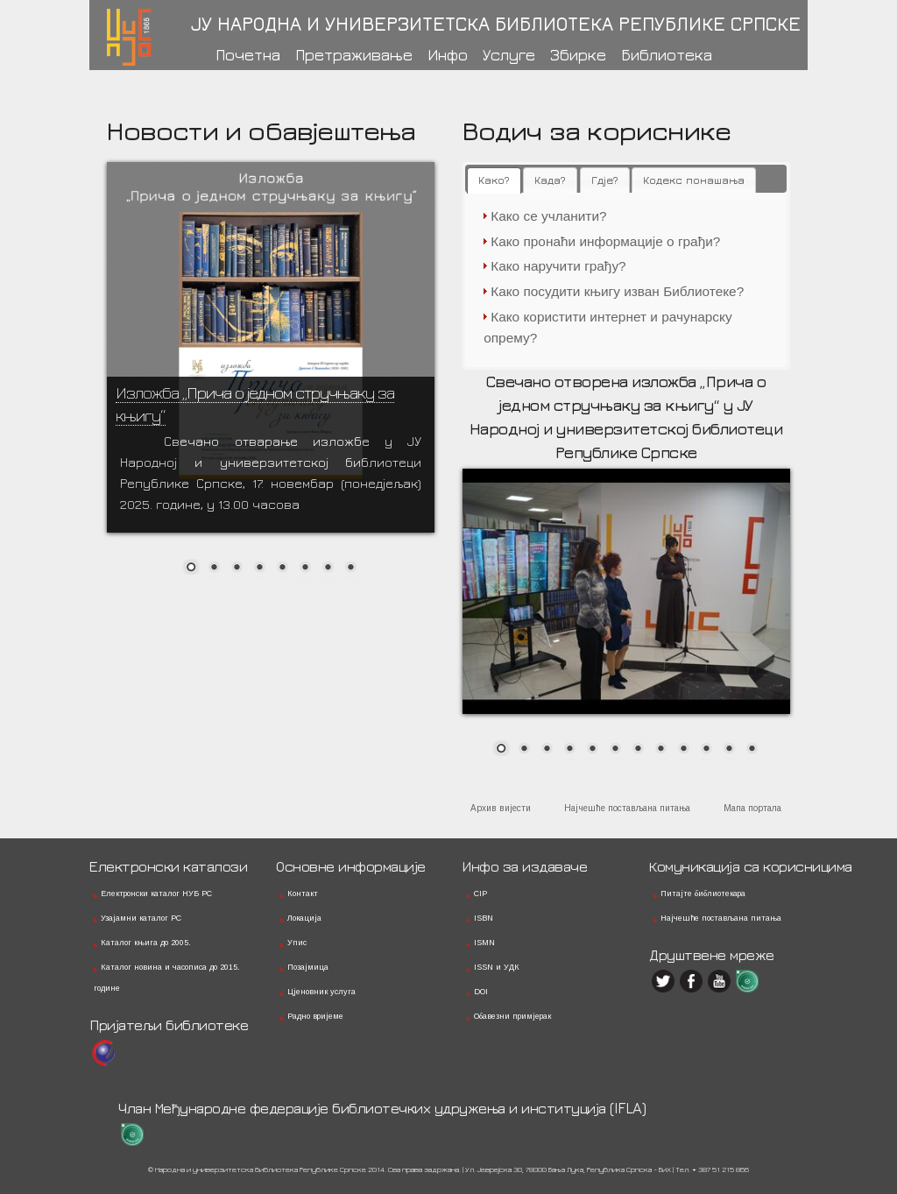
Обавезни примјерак (512, 1016)
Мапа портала (752, 808)
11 (728, 749)
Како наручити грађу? (558, 265)
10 (706, 749)
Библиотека (666, 55)
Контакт (302, 893)
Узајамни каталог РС (141, 918)
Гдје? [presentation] (604, 180)
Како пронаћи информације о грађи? (605, 241)
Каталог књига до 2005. (146, 942)
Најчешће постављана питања (627, 808)
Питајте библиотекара (702, 893)
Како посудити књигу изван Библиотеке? (617, 291)
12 (751, 749)
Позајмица (307, 967)
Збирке (578, 55)
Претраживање (354, 55)
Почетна (247, 55)
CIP (480, 893)
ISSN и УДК (496, 967)
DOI (481, 991)
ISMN (484, 942)
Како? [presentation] (494, 180)
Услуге (509, 55)
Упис (297, 942)
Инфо (447, 55)
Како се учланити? (548, 215)
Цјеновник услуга (321, 991)
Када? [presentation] (550, 180)
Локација (304, 918)
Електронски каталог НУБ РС (156, 893)
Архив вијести (500, 808)
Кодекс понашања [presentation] (694, 180)
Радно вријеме (315, 1016)
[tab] (494, 180)
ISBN (483, 918)
